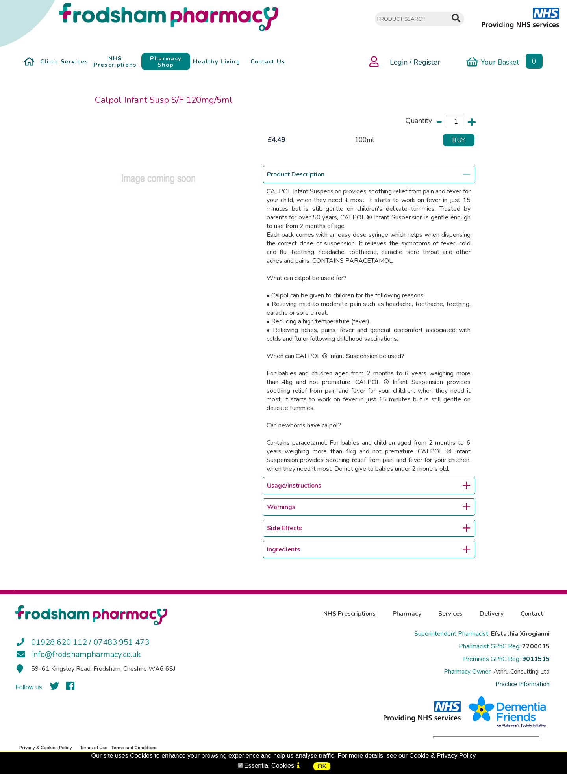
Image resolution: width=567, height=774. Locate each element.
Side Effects (368, 528)
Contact (532, 613)
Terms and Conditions (134, 747)
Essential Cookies (269, 765)
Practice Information (522, 684)
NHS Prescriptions (349, 613)
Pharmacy (407, 613)
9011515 (536, 659)
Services (450, 613)
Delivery (492, 613)
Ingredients (368, 549)
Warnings (368, 507)
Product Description (368, 174)
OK (321, 766)
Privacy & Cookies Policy (45, 747)
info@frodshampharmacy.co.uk (86, 654)
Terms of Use (93, 747)
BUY (458, 140)
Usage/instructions (368, 486)
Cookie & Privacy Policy (443, 755)
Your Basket (492, 61)
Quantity (419, 120)
